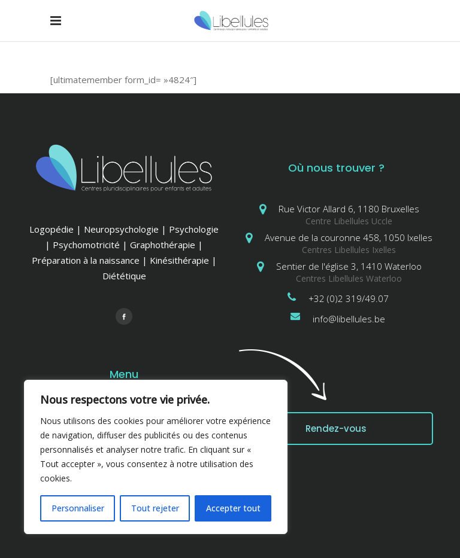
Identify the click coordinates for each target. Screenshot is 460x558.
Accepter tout (233, 508)
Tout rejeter (155, 508)
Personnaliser (78, 508)
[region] (156, 457)
